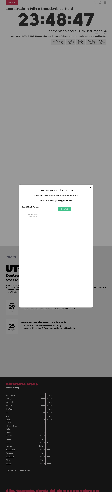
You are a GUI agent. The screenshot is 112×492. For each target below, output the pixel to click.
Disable (64, 209)
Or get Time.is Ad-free (30, 207)
